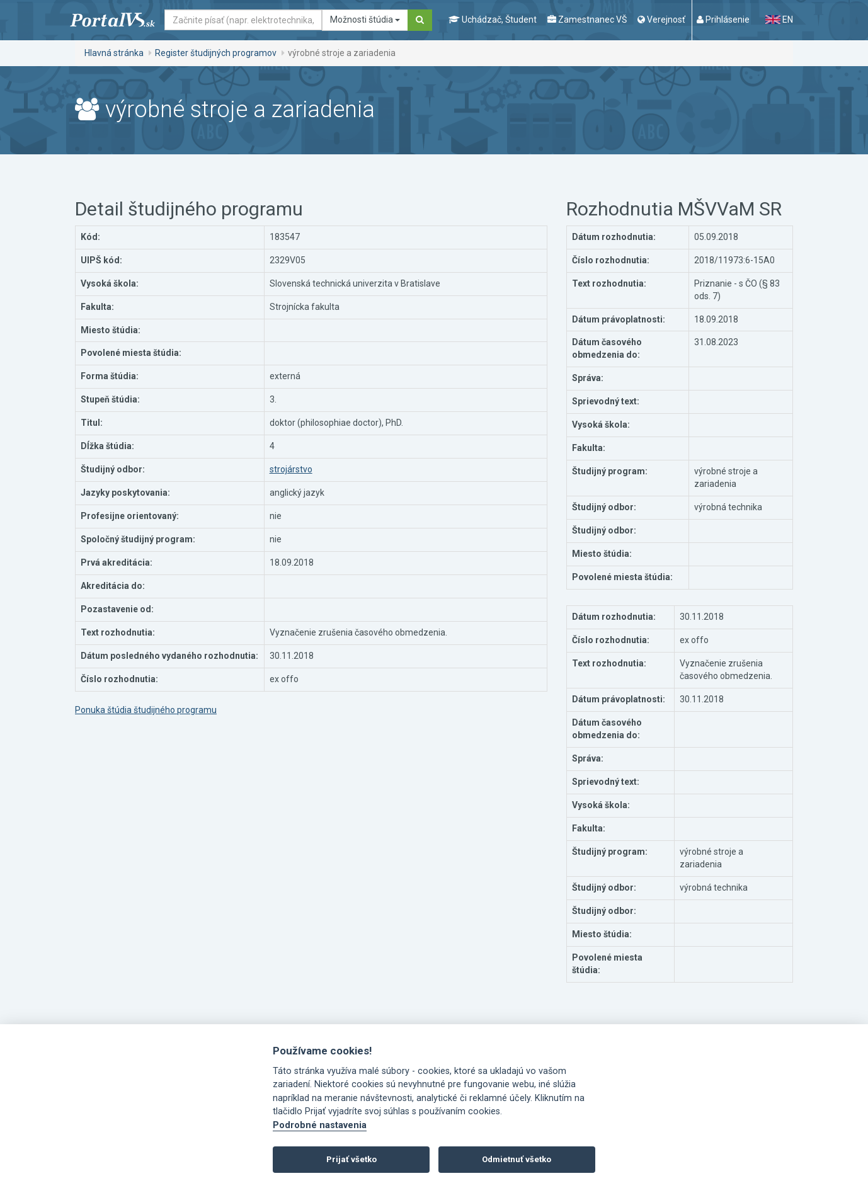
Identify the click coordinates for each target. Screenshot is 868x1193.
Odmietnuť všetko (516, 1159)
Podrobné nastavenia (320, 1125)
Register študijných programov (216, 53)
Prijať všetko (351, 1159)
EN (779, 19)
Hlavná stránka (114, 53)
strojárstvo (291, 469)
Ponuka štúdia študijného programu (146, 710)
